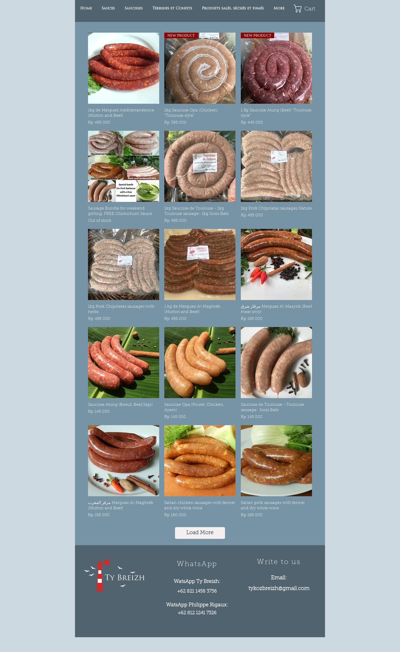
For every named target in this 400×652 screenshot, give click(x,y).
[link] (308, 8)
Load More (200, 533)
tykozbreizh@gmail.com (278, 588)
